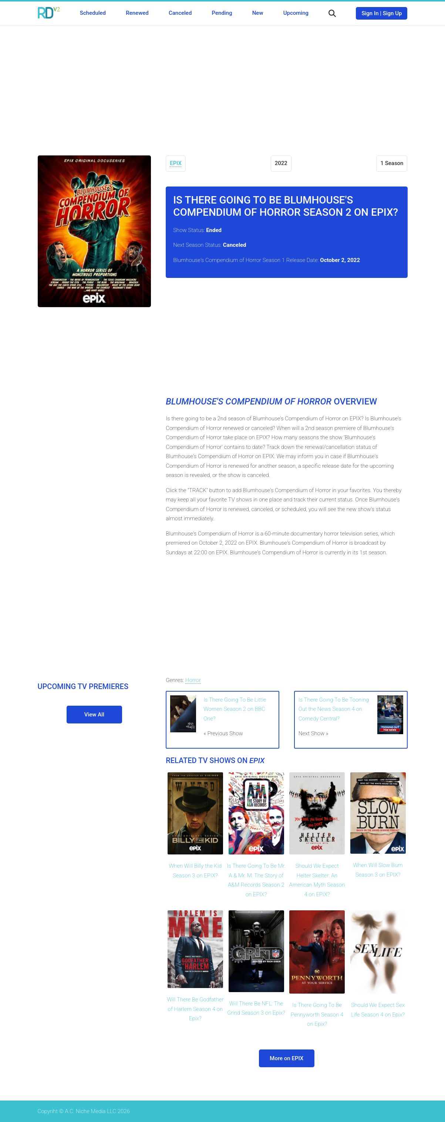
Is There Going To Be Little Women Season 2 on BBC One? (234, 709)
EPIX (176, 163)
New (257, 13)
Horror (193, 680)
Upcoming (296, 13)
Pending (222, 13)
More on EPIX (286, 1058)
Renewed (137, 13)
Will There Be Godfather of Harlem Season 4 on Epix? (195, 1009)
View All (94, 714)
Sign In (369, 13)
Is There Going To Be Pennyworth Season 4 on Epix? (317, 1014)
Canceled (180, 13)
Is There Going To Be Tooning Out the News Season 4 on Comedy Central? (334, 709)
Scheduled (93, 13)
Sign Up (392, 13)
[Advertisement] (222, 85)
